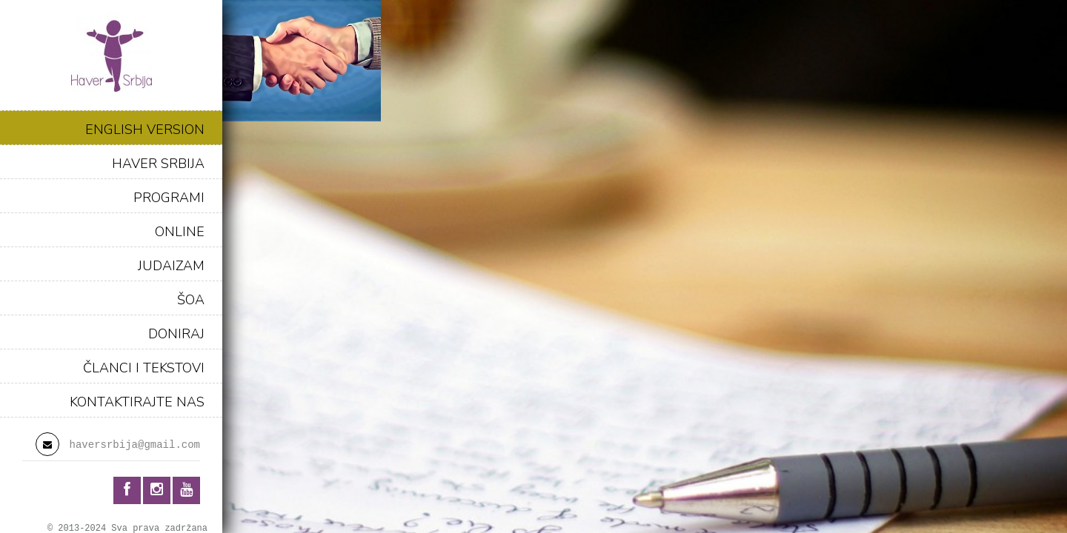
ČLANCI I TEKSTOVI (144, 368)
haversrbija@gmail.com (135, 445)
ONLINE (180, 232)
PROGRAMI (169, 198)
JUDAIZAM (171, 266)
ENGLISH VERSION (145, 129)
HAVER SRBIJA (158, 163)
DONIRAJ (176, 334)
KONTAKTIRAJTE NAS (137, 402)
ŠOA (191, 300)
